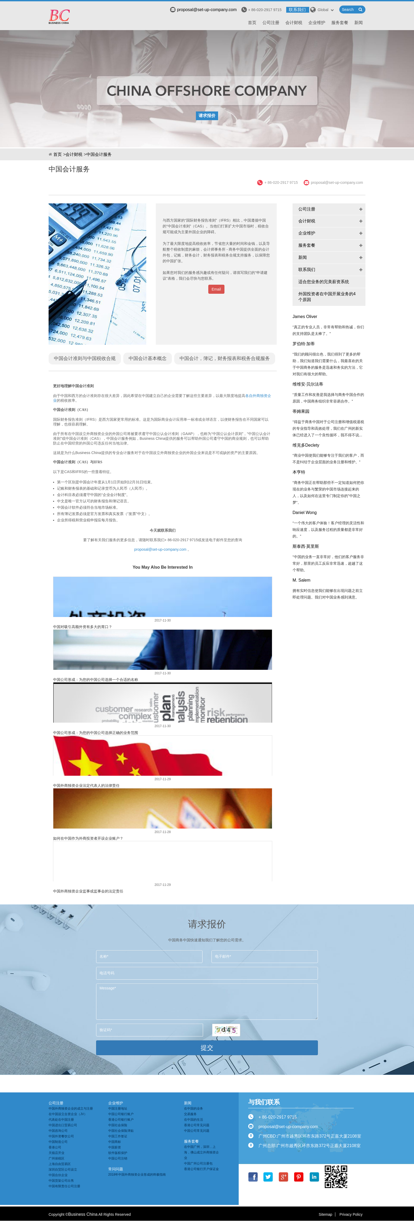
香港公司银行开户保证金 (201, 1169)
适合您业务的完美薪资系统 (323, 281)
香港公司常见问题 (196, 1125)
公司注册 (270, 22)
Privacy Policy (351, 1214)
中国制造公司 (58, 1142)
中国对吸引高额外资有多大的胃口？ (82, 627)
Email (216, 289)
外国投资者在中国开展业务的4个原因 (327, 297)
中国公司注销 (117, 1158)
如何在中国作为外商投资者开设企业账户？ (88, 838)
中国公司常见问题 (196, 1131)
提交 (207, 1047)
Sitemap (325, 1214)
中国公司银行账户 (121, 1114)
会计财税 (293, 22)
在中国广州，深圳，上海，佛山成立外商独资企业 (201, 1152)
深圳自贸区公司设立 (63, 1169)
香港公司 (55, 1147)
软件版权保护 (117, 1153)
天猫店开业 (56, 1153)
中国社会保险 (117, 1125)
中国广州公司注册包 (198, 1163)
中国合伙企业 (58, 1175)
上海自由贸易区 (60, 1164)
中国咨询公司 (58, 1131)
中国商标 (114, 1142)
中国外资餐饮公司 (61, 1136)
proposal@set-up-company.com (203, 9)
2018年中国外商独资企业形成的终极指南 (137, 1174)
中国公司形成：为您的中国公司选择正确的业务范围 (95, 733)
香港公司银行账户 (121, 1119)
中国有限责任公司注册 (64, 1186)
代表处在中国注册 (61, 1119)
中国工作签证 (117, 1136)
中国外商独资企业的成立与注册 (71, 1108)
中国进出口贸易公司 (63, 1125)
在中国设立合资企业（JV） (68, 1114)
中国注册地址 (117, 1108)
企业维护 (316, 22)
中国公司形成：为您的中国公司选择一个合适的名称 (95, 679)
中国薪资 (114, 1147)
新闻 (358, 22)
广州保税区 (56, 1158)
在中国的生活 (193, 1119)
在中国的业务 (193, 1108)
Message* (207, 1002)
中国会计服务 (99, 154)
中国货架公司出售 (61, 1180)
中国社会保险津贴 (121, 1131)
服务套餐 (339, 22)
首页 (252, 22)
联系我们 (297, 9)
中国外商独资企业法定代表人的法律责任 (86, 785)
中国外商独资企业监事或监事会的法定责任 (88, 891)
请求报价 (207, 115)
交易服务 (190, 1114)
